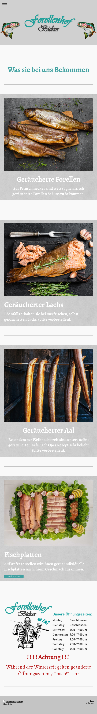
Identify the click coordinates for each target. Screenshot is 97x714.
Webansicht (90, 703)
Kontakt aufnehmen (14, 576)
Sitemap (20, 701)
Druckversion (9, 701)
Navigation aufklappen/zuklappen (48, 4)
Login (92, 700)
